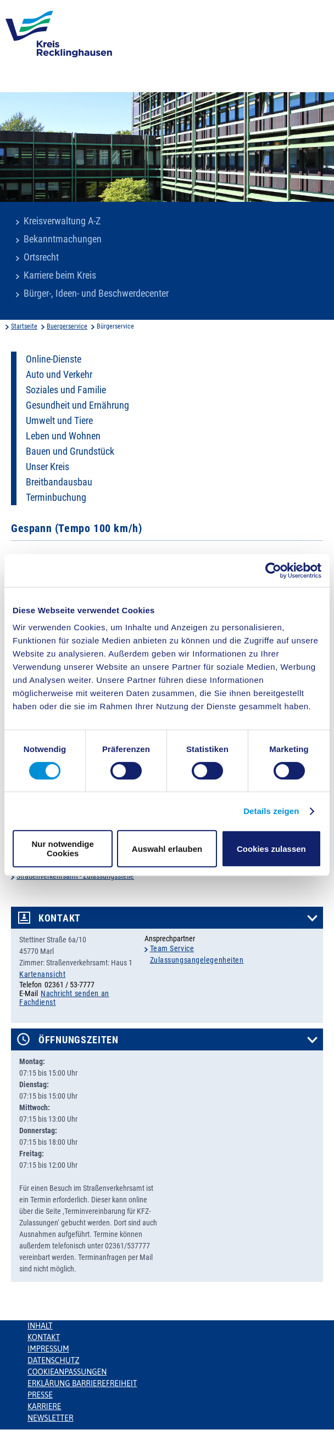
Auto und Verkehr (59, 374)
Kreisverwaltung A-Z (62, 221)
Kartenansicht (42, 974)
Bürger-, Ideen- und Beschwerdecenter (96, 293)
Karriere (44, 1406)
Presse (40, 1395)
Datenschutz (53, 1360)
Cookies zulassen (271, 849)
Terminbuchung (56, 497)
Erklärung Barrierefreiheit (82, 1383)
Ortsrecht (41, 257)
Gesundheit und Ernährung (77, 405)
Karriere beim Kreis (60, 275)
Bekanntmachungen (63, 239)
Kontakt (59, 918)
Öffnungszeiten (78, 1040)
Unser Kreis (47, 466)
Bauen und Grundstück (70, 451)
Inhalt (40, 1325)
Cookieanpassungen (67, 1371)
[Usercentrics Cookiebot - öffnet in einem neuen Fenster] (273, 570)
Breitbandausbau (59, 482)
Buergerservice (67, 326)
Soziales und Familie (66, 390)
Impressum (48, 1348)
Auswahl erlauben (167, 849)
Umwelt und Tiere (59, 420)
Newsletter (50, 1418)
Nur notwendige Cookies (63, 848)
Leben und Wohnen (63, 436)
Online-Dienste (53, 359)
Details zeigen (271, 811)
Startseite (24, 326)
